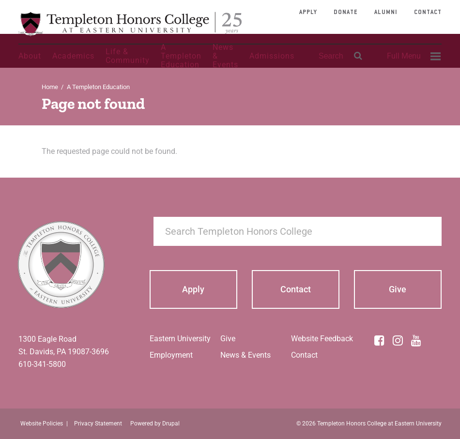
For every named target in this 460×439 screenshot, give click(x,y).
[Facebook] (379, 340)
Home (50, 87)
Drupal (171, 423)
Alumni (386, 12)
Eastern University (180, 338)
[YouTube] (416, 340)
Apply (308, 12)
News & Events (225, 56)
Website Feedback (322, 338)
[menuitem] (412, 56)
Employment (171, 355)
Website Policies (41, 423)
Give (227, 338)
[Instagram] (398, 340)
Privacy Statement (98, 423)
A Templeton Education (181, 56)
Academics (73, 56)
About (29, 56)
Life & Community (128, 56)
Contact (428, 12)
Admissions (271, 56)
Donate (346, 12)
